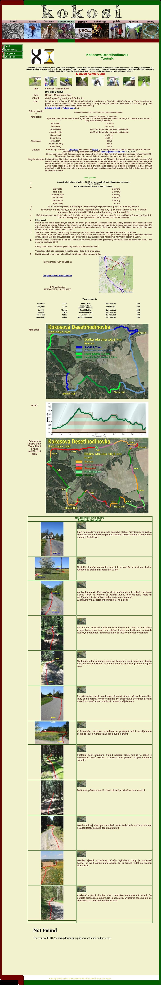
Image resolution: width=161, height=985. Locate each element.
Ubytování (73, 149)
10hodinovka (11, 50)
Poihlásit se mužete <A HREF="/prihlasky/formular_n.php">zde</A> (90, 946)
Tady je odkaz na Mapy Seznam (57, 276)
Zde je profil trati (52, 108)
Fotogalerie (10, 53)
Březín (95, 149)
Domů (7, 46)
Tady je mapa (69, 108)
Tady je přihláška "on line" (113, 152)
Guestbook (10, 57)
